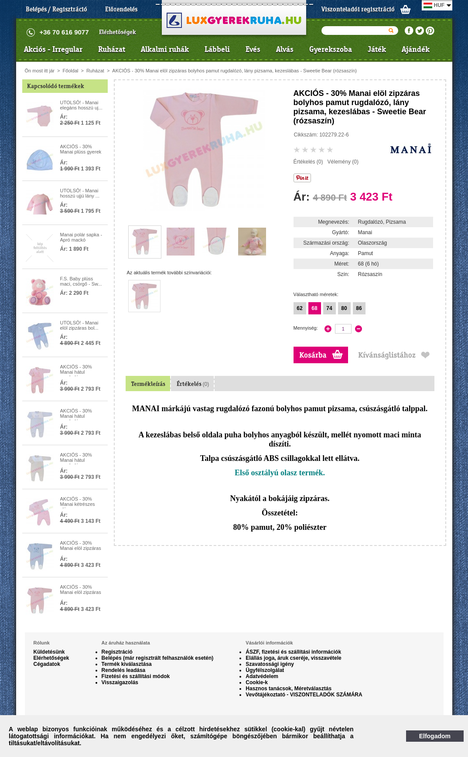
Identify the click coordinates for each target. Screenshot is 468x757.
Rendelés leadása (124, 670)
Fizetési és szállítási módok (136, 676)
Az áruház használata (126, 642)
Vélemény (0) (343, 162)
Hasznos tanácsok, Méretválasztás (288, 688)
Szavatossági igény (270, 664)
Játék (377, 49)
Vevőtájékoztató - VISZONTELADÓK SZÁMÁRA (304, 695)
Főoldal (70, 70)
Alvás (285, 49)
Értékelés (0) (308, 162)
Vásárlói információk (269, 642)
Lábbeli (217, 49)
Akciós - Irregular (53, 49)
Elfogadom (435, 736)
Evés (253, 49)
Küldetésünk (49, 652)
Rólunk (42, 642)
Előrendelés (121, 9)
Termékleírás (148, 384)
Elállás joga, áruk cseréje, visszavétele (293, 658)
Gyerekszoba (330, 49)
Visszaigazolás (120, 682)
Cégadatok (47, 664)
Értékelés (193, 384)
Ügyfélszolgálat (265, 670)
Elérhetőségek (117, 32)
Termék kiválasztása (127, 664)
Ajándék (416, 49)
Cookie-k (257, 682)
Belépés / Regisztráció (56, 9)
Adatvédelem (262, 676)
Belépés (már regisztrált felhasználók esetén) (158, 658)
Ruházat (111, 49)
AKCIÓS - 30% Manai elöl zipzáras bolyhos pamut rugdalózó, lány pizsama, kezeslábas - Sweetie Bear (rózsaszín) (234, 70)
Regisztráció (117, 652)
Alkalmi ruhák (165, 49)
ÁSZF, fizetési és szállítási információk (293, 652)
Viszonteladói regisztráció (358, 9)
